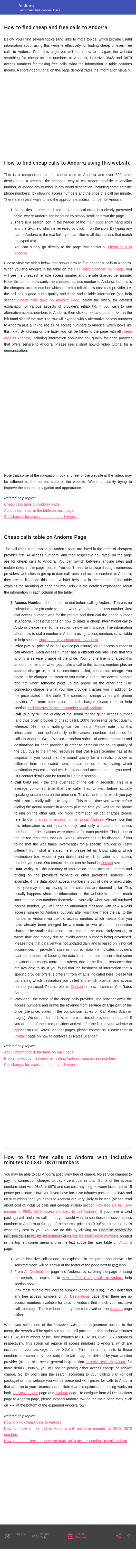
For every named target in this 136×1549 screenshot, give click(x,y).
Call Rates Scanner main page (99, 269)
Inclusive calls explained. (106, 1362)
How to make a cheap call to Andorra (68, 640)
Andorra (125, 1242)
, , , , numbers (92, 1236)
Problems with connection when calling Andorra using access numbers (60, 1058)
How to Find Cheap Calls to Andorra (92, 1278)
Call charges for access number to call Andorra (41, 517)
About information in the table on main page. (39, 510)
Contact (77, 776)
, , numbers (46, 1236)
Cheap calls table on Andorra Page (48, 300)
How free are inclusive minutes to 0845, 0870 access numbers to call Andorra (65, 1441)
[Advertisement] (68, 113)
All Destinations (36, 1271)
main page (95, 222)
